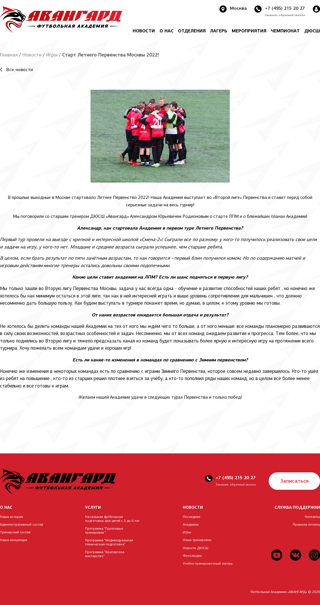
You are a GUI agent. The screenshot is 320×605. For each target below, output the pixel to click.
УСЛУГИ (93, 507)
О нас (167, 31)
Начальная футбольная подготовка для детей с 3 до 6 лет (112, 519)
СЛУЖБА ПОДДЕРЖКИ (297, 507)
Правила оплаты (306, 524)
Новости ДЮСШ (195, 548)
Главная (9, 55)
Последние (191, 517)
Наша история (11, 517)
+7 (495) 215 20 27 (284, 8)
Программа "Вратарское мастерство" (104, 554)
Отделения (192, 31)
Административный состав (21, 524)
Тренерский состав (15, 532)
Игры (52, 55)
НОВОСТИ (193, 507)
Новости (144, 31)
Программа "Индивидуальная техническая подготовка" (109, 542)
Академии (191, 524)
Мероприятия (249, 31)
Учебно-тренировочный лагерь (208, 563)
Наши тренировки (197, 540)
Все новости (19, 70)
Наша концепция (13, 540)
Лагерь (218, 31)
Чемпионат (285, 31)
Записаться (294, 481)
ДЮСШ (312, 31)
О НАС (6, 507)
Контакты (312, 517)
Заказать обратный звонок (284, 15)
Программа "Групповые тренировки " (104, 530)
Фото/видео (192, 556)
